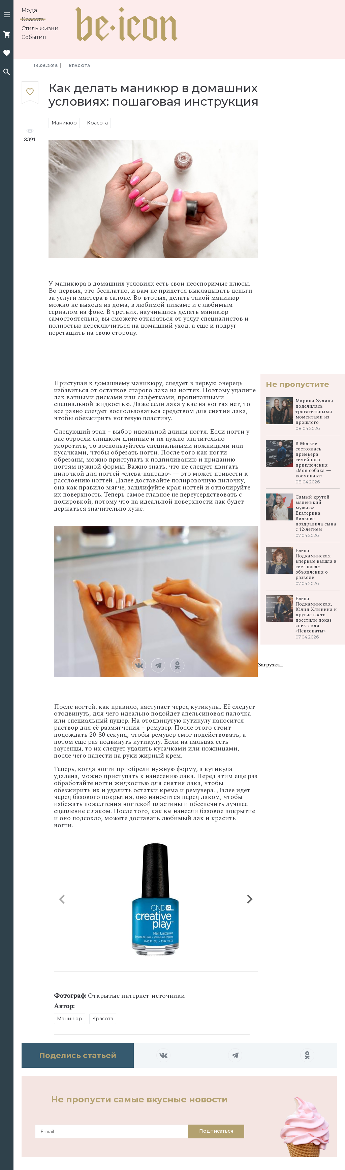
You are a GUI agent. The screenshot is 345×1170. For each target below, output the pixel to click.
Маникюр (64, 123)
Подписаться (216, 1131)
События (34, 37)
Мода (29, 10)
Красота (33, 19)
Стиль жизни (40, 28)
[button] (7, 15)
